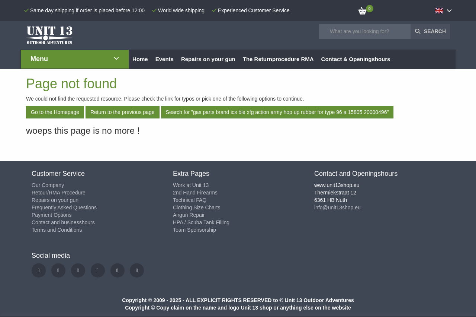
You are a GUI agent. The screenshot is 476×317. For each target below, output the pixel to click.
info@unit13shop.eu (337, 207)
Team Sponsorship (194, 230)
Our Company (48, 185)
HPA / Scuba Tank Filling (201, 222)
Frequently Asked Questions (64, 207)
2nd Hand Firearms (195, 193)
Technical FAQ (189, 200)
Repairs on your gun (55, 200)
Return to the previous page (122, 112)
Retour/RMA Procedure (59, 193)
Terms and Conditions (57, 230)
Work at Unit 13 (191, 185)
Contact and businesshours (63, 222)
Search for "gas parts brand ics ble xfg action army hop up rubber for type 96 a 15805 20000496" (277, 112)
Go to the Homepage (55, 112)
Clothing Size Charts (197, 207)
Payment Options (51, 215)
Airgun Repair (189, 215)
